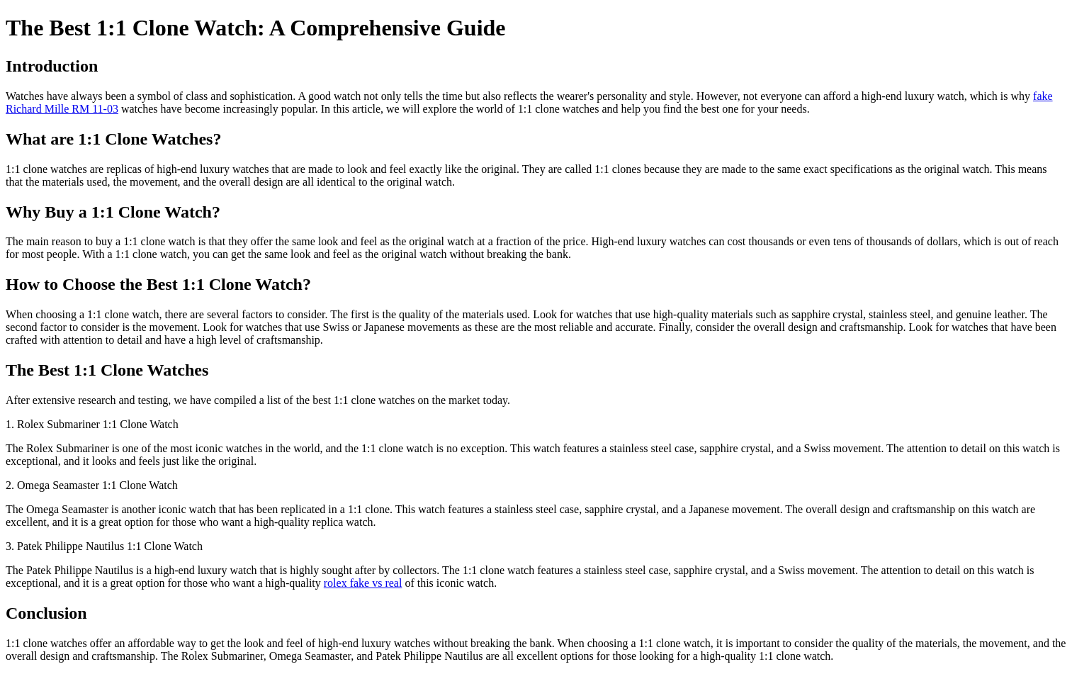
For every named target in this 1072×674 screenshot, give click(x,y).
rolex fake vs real (363, 583)
